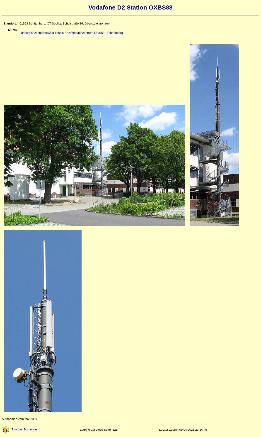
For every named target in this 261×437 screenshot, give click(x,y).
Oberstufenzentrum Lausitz (85, 32)
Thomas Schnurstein (20, 429)
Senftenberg (114, 32)
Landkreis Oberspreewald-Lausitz (42, 32)
